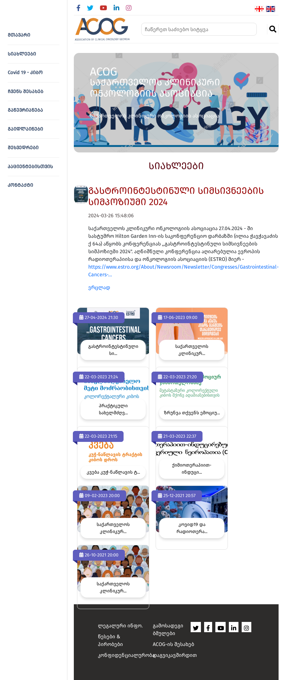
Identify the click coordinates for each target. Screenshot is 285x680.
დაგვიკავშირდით (175, 655)
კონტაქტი (20, 185)
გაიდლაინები (25, 129)
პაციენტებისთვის (30, 166)
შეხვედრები (23, 148)
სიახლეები (22, 54)
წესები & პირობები (110, 640)
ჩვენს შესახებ (25, 91)
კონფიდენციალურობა (121, 655)
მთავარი (19, 35)
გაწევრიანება (25, 110)
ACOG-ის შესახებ (173, 644)
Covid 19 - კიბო (25, 72)
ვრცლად (99, 287)
